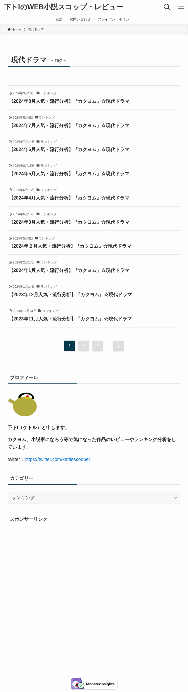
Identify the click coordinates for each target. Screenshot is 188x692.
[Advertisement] (94, 584)
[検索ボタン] (167, 7)
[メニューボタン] (181, 7)
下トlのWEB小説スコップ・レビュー (63, 7)
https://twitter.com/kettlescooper (57, 459)
